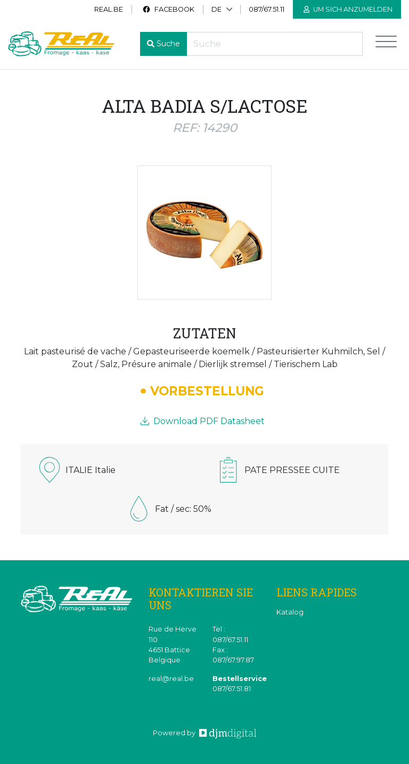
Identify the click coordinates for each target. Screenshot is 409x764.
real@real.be (171, 679)
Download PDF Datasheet (203, 421)
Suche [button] (168, 43)
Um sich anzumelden (348, 9)
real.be (108, 9)
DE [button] (216, 9)
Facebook (168, 9)
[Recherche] (274, 44)
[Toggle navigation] (386, 43)
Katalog (290, 612)
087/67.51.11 (266, 9)
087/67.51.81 (231, 689)
